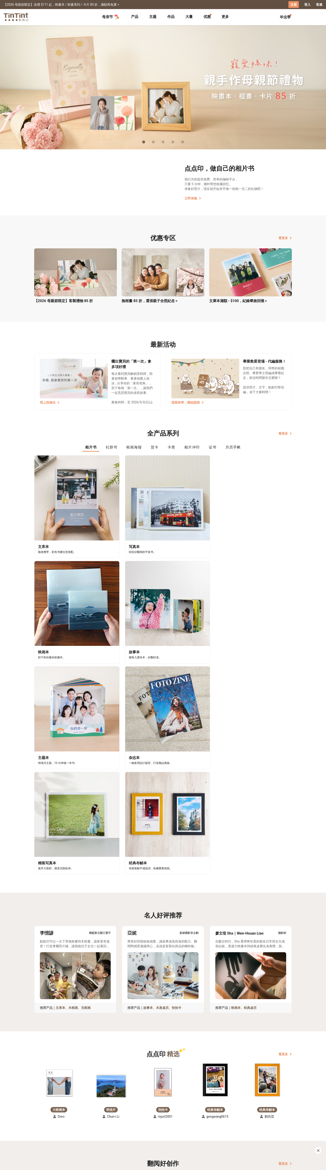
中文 (286, 1163)
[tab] (134, 17)
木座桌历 (162, 747)
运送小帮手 (73, 1122)
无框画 (86, 747)
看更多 (285, 238)
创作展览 (40, 1128)
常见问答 (106, 1122)
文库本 (60, 747)
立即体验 (193, 198)
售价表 (70, 1128)
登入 (307, 4)
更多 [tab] (225, 16)
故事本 (148, 747)
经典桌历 (250, 747)
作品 (171, 16)
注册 (293, 4)
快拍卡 (176, 747)
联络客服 (106, 1128)
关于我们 (137, 1122)
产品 (134, 16)
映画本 (236, 747)
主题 (152, 16)
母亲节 (110, 16)
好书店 (168, 1122)
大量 (189, 16)
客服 (319, 4)
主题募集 (40, 1122)
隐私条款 (106, 1135)
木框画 (73, 747)
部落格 (136, 1128)
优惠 (207, 16)
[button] (59, 821)
